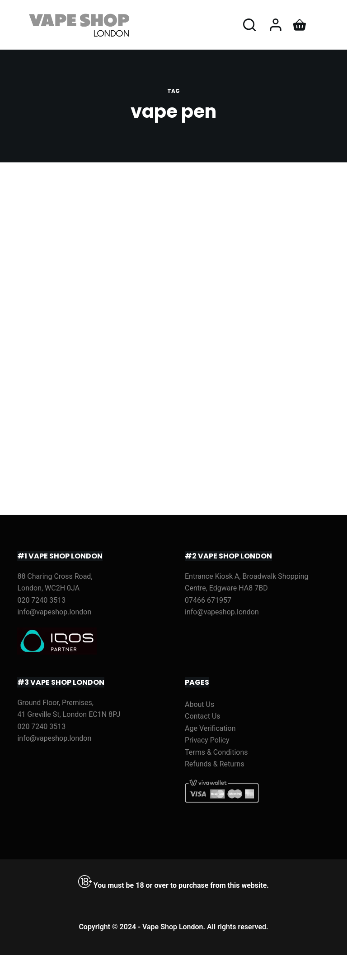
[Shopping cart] (299, 24)
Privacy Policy (207, 740)
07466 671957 (208, 600)
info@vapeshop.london (54, 612)
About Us (199, 704)
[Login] (275, 24)
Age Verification (210, 728)
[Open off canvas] (323, 24)
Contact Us (202, 716)
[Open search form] (249, 24)
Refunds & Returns (214, 764)
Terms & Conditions (216, 752)
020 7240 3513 (41, 600)
